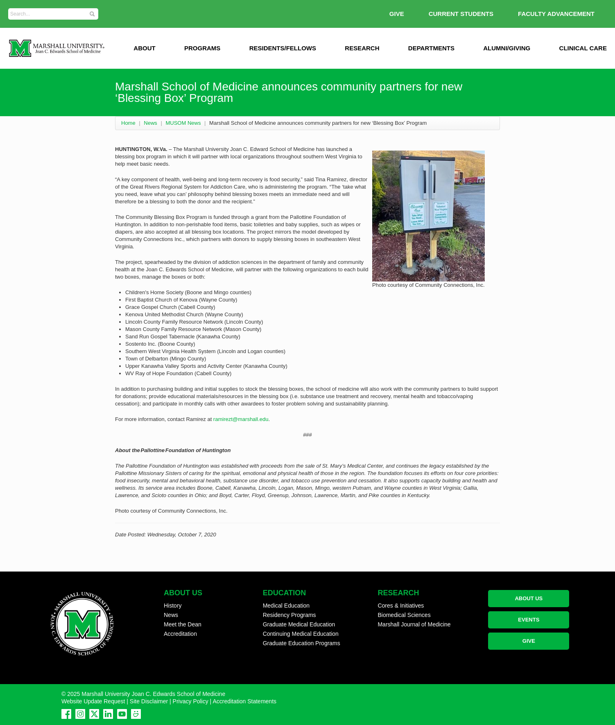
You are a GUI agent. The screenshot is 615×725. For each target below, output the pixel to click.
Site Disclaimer (149, 701)
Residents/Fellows (282, 48)
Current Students (461, 13)
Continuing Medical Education (301, 633)
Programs (202, 48)
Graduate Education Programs (301, 643)
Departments (431, 48)
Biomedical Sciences (404, 615)
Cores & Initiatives (401, 605)
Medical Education (286, 605)
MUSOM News (183, 123)
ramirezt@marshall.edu (241, 419)
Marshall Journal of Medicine (414, 624)
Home (128, 123)
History (173, 605)
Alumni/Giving (506, 48)
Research (362, 48)
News (150, 123)
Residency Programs (289, 615)
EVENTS (528, 620)
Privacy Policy (190, 701)
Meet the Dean (182, 624)
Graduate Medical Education (299, 624)
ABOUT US (529, 598)
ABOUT (144, 48)
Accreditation (180, 633)
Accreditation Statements (244, 701)
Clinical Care (583, 48)
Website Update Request (93, 701)
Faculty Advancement (556, 13)
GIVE (396, 13)
